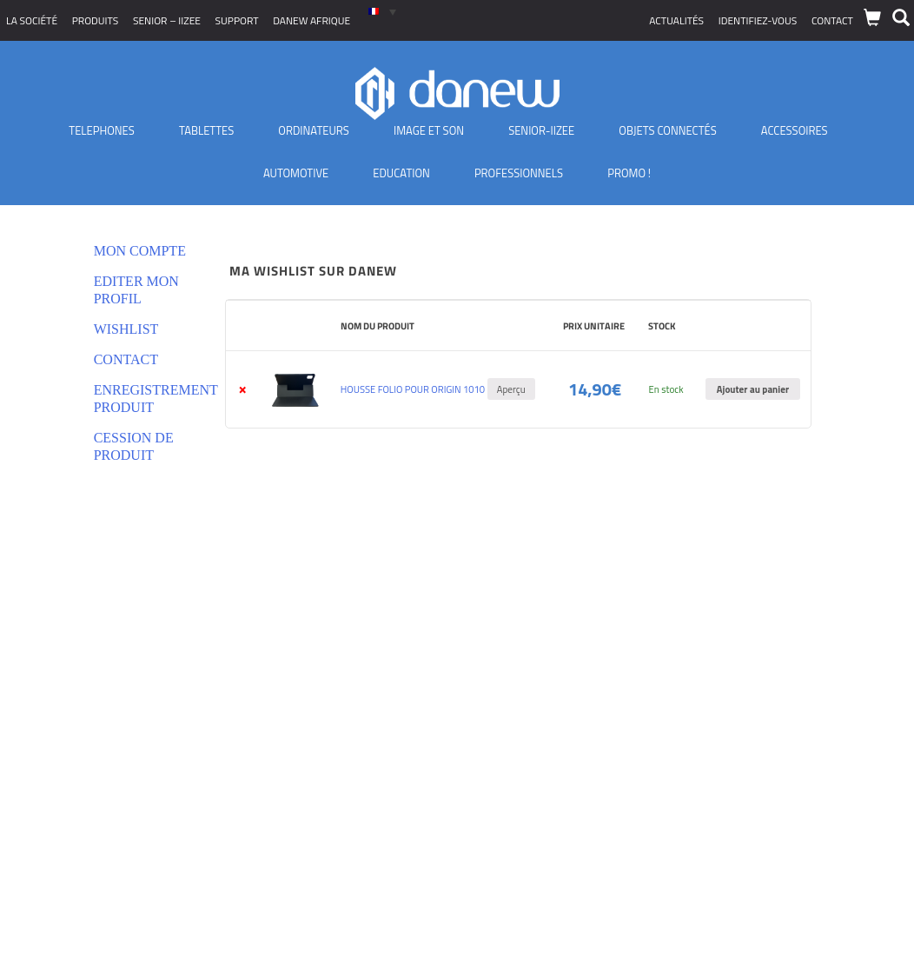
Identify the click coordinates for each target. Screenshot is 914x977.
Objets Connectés (667, 130)
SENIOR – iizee (167, 20)
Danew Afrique (311, 20)
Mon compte (140, 250)
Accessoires (794, 130)
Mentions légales (56, 774)
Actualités (676, 20)
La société (31, 20)
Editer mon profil (136, 290)
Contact (832, 20)
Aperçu (511, 389)
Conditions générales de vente (90, 709)
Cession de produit (134, 446)
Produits (95, 20)
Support (237, 20)
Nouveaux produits (61, 796)
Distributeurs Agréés (65, 817)
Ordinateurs (313, 130)
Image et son (429, 130)
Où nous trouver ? (58, 839)
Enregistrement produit (142, 398)
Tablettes (206, 130)
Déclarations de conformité (82, 752)
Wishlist (126, 329)
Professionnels (518, 173)
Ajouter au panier (753, 389)
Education (401, 173)
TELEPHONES (102, 130)
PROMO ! (629, 173)
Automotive (295, 173)
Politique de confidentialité (81, 730)
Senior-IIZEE (541, 130)
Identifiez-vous (758, 20)
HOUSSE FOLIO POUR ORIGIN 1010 (413, 389)
